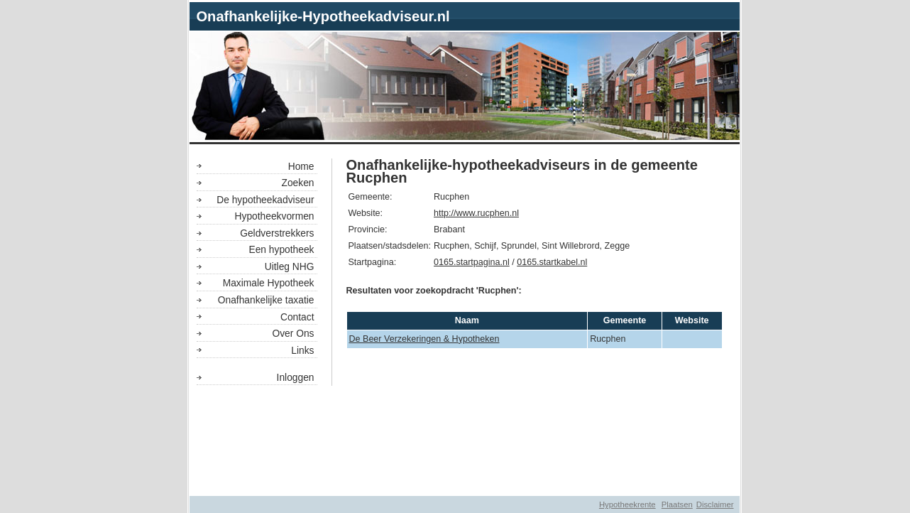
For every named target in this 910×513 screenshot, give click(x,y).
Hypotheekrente (627, 504)
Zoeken (297, 182)
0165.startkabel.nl (552, 262)
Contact (297, 317)
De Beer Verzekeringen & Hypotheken (424, 339)
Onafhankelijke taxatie (266, 300)
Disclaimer (715, 504)
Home (301, 166)
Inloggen (295, 377)
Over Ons (293, 333)
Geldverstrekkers (277, 233)
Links (302, 350)
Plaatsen (677, 504)
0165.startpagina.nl (472, 262)
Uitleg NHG (289, 266)
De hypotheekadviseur (265, 199)
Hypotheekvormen (274, 216)
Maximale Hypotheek (268, 282)
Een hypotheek (281, 249)
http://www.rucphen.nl (476, 213)
